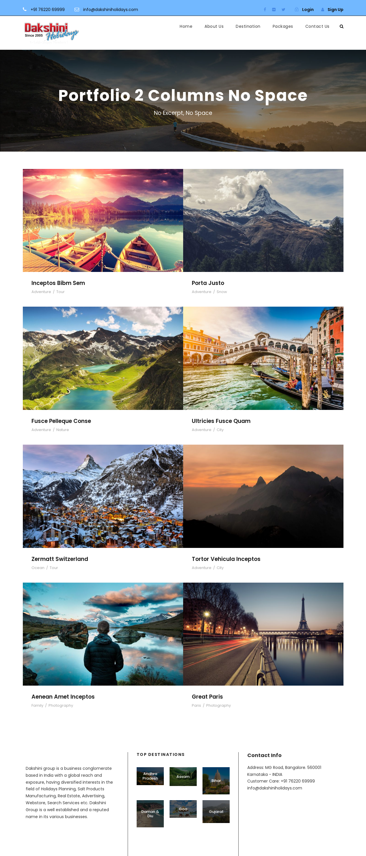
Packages (283, 26)
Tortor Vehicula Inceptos (226, 559)
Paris (196, 705)
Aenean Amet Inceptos (63, 697)
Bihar (216, 780)
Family (37, 705)
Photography (61, 705)
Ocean (37, 567)
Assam (183, 776)
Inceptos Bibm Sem (58, 283)
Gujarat (216, 811)
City (220, 429)
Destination (248, 26)
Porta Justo (208, 283)
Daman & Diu (150, 814)
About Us (214, 26)
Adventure (41, 291)
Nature (62, 429)
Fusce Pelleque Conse (61, 421)
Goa (183, 809)
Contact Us (317, 26)
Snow (222, 291)
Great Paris (207, 697)
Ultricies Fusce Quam (221, 421)
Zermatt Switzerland (59, 559)
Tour (60, 291)
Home (186, 26)
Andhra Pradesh (150, 776)
